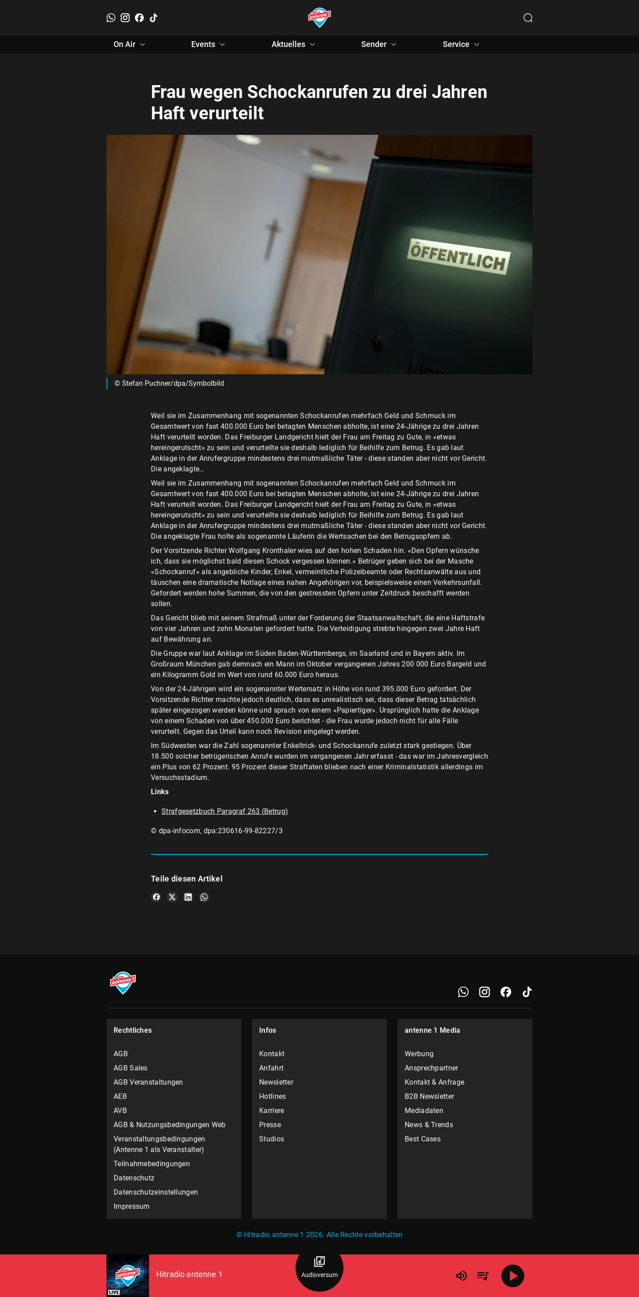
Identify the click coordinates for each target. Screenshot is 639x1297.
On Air (131, 44)
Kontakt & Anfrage (434, 1082)
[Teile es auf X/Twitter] (172, 897)
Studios (271, 1139)
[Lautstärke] (461, 1276)
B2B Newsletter (429, 1096)
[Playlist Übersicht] (483, 1276)
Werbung (419, 1054)
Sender (380, 44)
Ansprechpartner (431, 1068)
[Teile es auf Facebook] (156, 897)
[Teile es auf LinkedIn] (188, 897)
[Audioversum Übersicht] (319, 1268)
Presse (270, 1125)
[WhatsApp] (110, 17)
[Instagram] (125, 17)
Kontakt (271, 1054)
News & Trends (429, 1125)
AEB (120, 1096)
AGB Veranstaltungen (148, 1082)
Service (462, 44)
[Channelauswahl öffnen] (528, 18)
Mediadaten (424, 1110)
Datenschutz (134, 1178)
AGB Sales (131, 1068)
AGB (121, 1054)
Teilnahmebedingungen (152, 1164)
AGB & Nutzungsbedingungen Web (170, 1125)
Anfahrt (271, 1068)
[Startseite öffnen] (319, 17)
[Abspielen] (513, 1275)
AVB (120, 1110)
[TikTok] (153, 17)
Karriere (271, 1110)
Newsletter (276, 1082)
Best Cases (423, 1139)
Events (209, 44)
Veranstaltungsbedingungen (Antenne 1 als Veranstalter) (159, 1144)
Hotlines (272, 1096)
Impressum (132, 1206)
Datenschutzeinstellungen (156, 1192)
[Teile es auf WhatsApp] (204, 897)
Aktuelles (295, 44)
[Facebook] (139, 17)
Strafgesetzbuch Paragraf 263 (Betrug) (225, 811)
